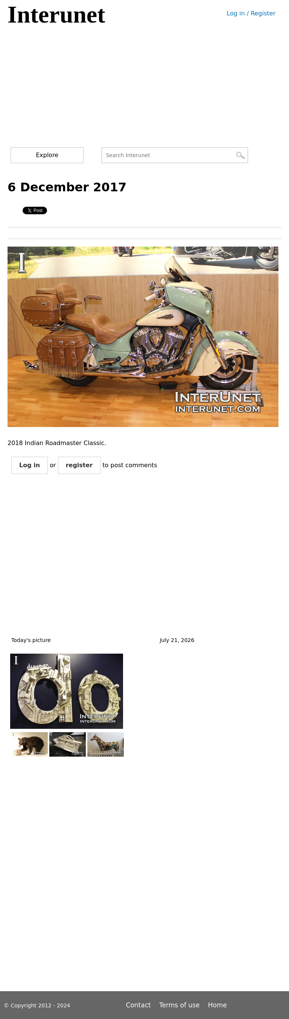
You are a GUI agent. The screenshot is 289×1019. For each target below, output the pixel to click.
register (79, 465)
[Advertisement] (146, 91)
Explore (47, 155)
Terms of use (179, 1005)
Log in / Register (251, 13)
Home (217, 1005)
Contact (139, 1005)
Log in (29, 465)
